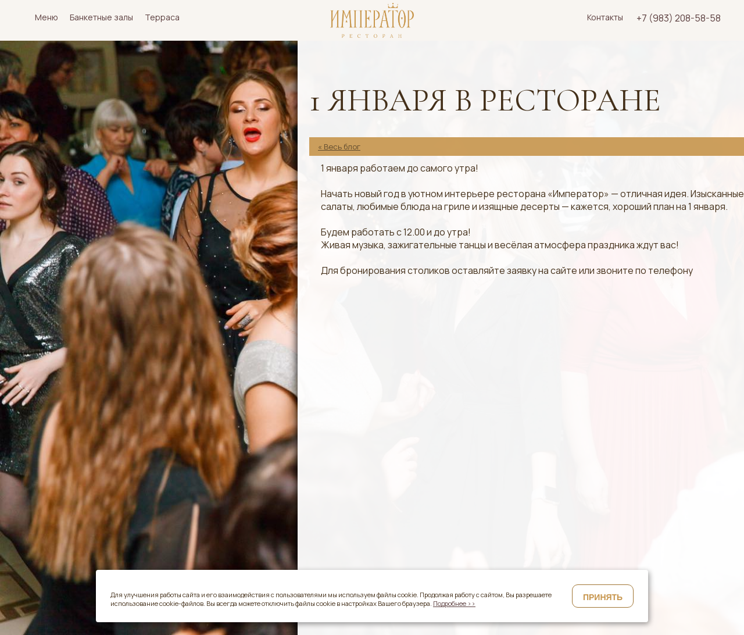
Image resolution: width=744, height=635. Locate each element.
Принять (603, 597)
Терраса (162, 17)
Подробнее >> (454, 603)
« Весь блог (339, 146)
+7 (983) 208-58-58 (678, 18)
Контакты (605, 17)
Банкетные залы (101, 17)
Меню (46, 17)
